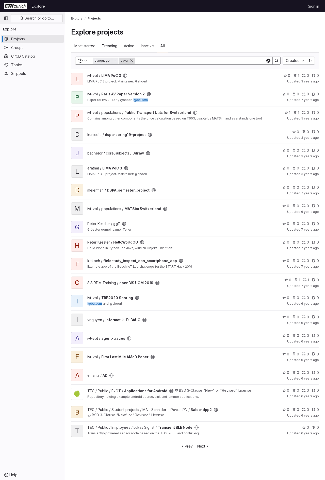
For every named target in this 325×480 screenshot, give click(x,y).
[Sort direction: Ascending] (311, 61)
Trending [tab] (109, 46)
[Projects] (32, 39)
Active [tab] (129, 46)
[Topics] (32, 65)
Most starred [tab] (84, 46)
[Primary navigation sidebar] (6, 18)
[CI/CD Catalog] (32, 56)
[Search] (200, 61)
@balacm (141, 100)
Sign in (313, 6)
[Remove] (132, 61)
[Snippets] (32, 73)
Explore (38, 6)
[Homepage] (15, 6)
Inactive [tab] (147, 46)
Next (203, 446)
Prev (187, 446)
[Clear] (268, 61)
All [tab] (162, 46)
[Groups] (32, 47)
